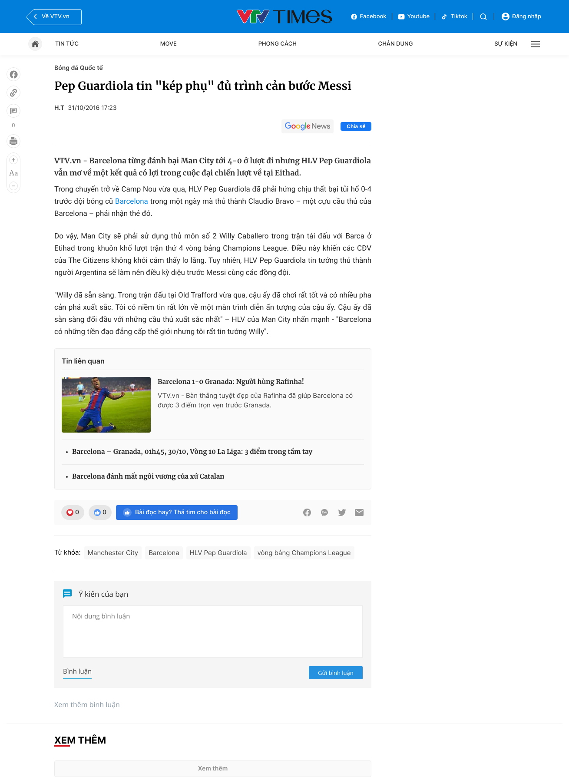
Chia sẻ (356, 126)
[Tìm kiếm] (483, 17)
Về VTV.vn (50, 16)
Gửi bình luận (336, 673)
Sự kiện (505, 43)
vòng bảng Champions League (304, 553)
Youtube (413, 17)
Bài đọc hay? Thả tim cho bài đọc (177, 512)
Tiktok (453, 17)
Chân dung (395, 43)
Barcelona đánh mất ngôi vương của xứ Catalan (148, 477)
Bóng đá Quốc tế (78, 68)
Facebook (368, 17)
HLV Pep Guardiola (218, 553)
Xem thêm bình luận (87, 704)
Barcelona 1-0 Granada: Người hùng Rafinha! (231, 382)
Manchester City (113, 553)
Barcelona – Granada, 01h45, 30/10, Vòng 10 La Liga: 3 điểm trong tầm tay (192, 452)
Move (168, 43)
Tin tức (67, 43)
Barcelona (131, 201)
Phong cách (277, 43)
